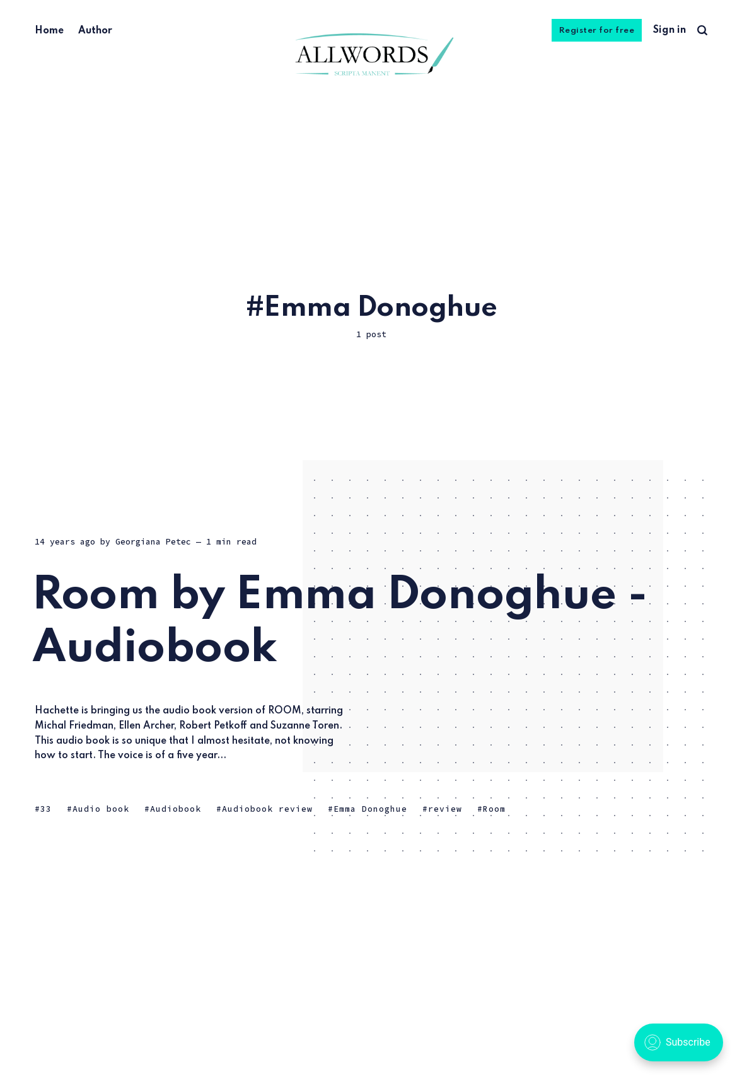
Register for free (597, 30)
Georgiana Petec (153, 541)
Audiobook (175, 809)
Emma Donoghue (370, 809)
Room (494, 809)
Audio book (100, 809)
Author (95, 31)
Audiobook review (267, 809)
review (445, 809)
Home (49, 31)
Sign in (669, 30)
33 (46, 809)
